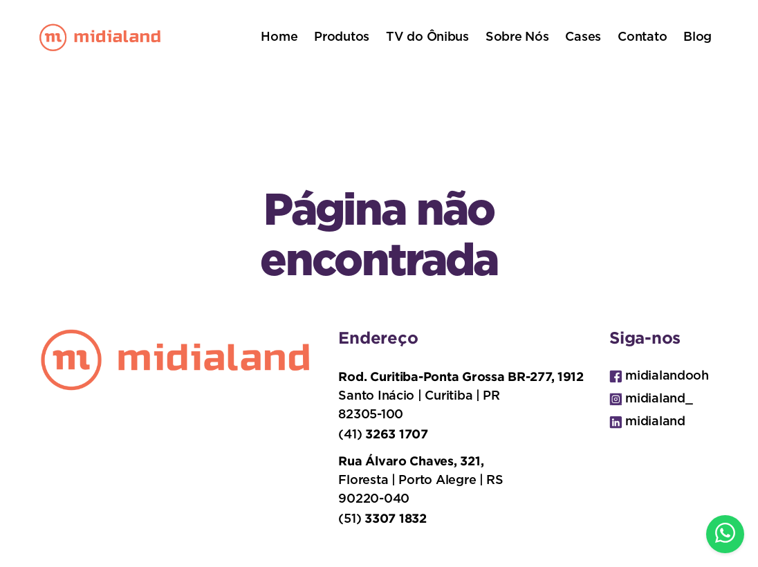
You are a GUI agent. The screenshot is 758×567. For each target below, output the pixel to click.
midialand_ (650, 399)
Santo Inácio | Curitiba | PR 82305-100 (460, 395)
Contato (642, 37)
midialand (647, 422)
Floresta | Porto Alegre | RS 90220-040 (420, 479)
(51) (382, 518)
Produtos (341, 37)
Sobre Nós (517, 37)
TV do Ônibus (427, 37)
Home (279, 37)
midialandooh (659, 376)
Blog (697, 37)
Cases (583, 37)
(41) (382, 434)
